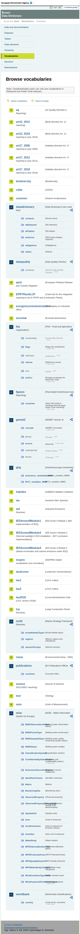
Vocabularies (11, 56)
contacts (29, 218)
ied (18, 509)
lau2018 (21, 597)
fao (18, 326)
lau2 (18, 588)
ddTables (29, 231)
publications (24, 665)
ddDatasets (31, 225)
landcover (22, 571)
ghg (18, 467)
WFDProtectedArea (35, 854)
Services (8, 61)
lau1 (18, 580)
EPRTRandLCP (25, 294)
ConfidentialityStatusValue (35, 759)
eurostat (21, 318)
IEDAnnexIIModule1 (28, 520)
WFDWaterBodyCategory (35, 867)
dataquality (23, 261)
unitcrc (28, 377)
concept (29, 428)
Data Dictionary (28, 21)
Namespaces (10, 67)
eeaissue (29, 237)
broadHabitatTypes (35, 632)
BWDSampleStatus (35, 738)
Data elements (11, 44)
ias (18, 500)
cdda (19, 189)
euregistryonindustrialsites (30, 306)
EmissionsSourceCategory (35, 770)
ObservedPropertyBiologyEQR (35, 803)
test (18, 695)
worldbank (22, 894)
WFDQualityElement (35, 861)
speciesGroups (33, 647)
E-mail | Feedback (13, 924)
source (28, 443)
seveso (20, 683)
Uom (27, 819)
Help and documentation (16, 27)
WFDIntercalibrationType (35, 846)
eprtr (19, 282)
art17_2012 (23, 157)
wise (19, 712)
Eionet (16, 21)
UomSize (29, 834)
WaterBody (30, 840)
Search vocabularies (19, 101)
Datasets (8, 33)
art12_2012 (23, 121)
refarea (28, 362)
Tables (7, 39)
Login (55, 7)
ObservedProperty (34, 797)
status (28, 251)
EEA (18, 3)
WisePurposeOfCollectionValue (35, 882)
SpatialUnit (30, 813)
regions (29, 639)
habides (21, 491)
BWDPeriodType (33, 732)
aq (17, 110)
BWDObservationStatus (35, 724)
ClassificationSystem (35, 753)
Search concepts (42, 101)
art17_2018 (23, 169)
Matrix (28, 784)
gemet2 (20, 419)
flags (27, 347)
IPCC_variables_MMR (35, 482)
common (21, 198)
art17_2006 (23, 145)
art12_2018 (23, 133)
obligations (31, 245)
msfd (19, 621)
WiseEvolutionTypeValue (35, 875)
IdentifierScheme (34, 778)
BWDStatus (31, 746)
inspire (20, 559)
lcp (18, 609)
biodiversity (23, 181)
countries (30, 403)
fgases (20, 391)
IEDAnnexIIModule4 (28, 548)
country (29, 902)
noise (19, 657)
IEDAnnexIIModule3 (28, 532)
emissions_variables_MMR (35, 475)
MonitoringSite (32, 790)
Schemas (9, 50)
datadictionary (25, 206)
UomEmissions (33, 826)
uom (19, 704)
